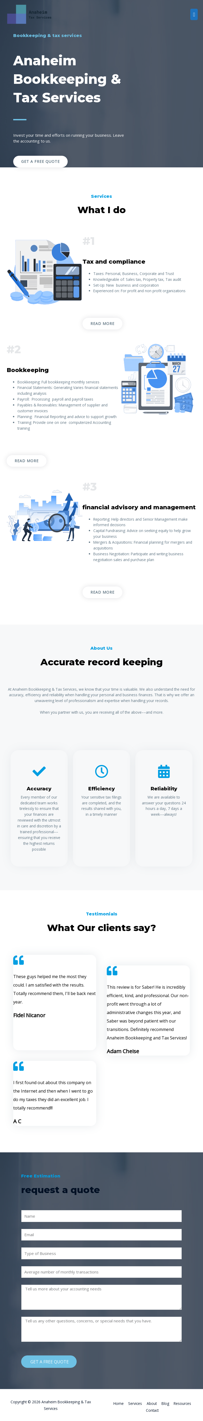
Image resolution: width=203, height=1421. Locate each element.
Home (118, 1403)
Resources (182, 1403)
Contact (152, 1410)
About (152, 1403)
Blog (165, 1403)
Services (135, 1403)
